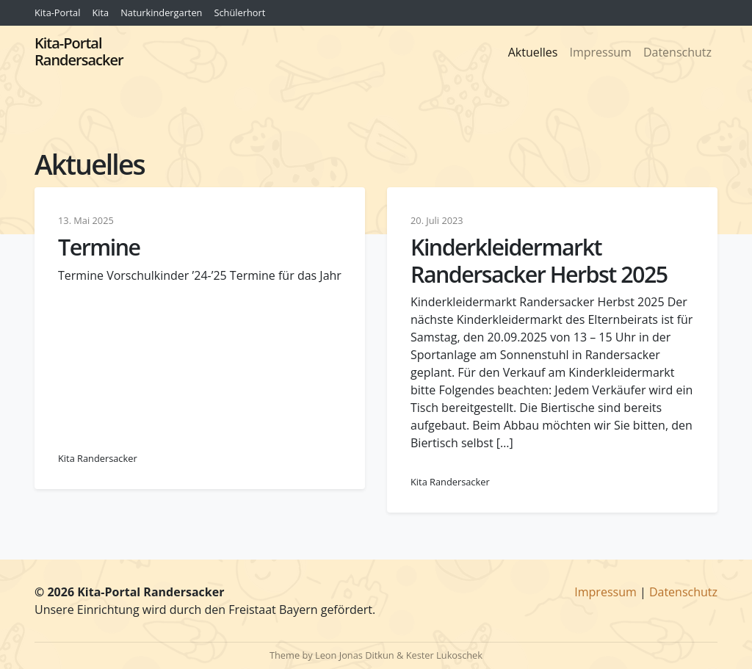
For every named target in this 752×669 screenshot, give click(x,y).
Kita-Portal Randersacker (79, 51)
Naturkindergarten (161, 12)
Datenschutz (677, 52)
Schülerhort (239, 12)
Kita (100, 12)
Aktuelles (533, 52)
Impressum (600, 52)
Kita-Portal (57, 12)
